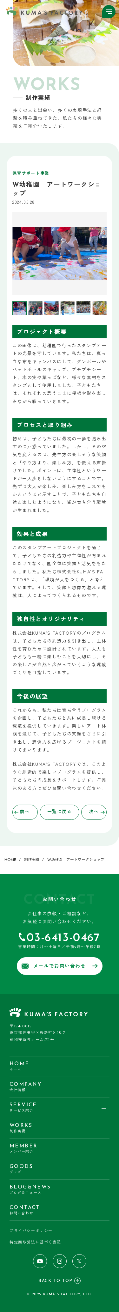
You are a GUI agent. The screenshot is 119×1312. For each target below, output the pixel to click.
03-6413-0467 (63, 938)
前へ (22, 812)
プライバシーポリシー (31, 1231)
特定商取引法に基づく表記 (35, 1242)
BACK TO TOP (59, 1281)
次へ (97, 812)
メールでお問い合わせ (60, 966)
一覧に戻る (59, 812)
